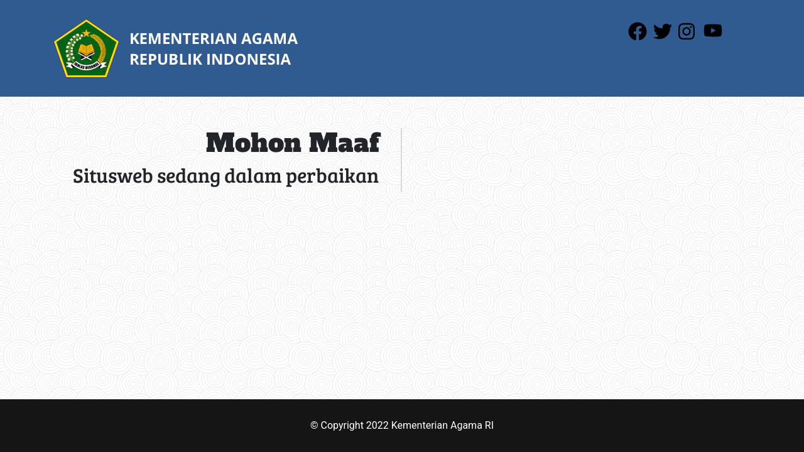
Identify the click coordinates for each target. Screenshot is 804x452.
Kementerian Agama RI (442, 425)
